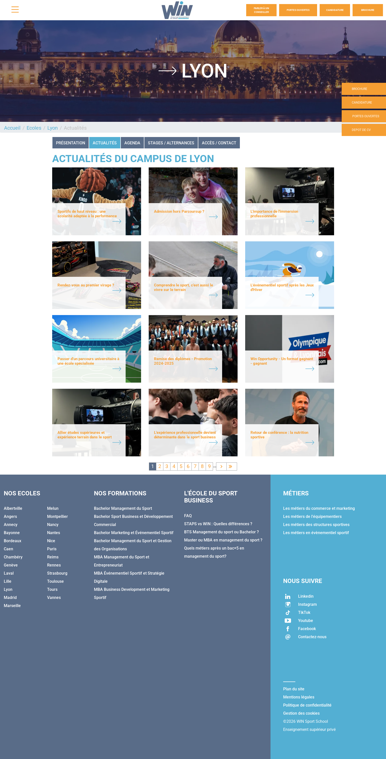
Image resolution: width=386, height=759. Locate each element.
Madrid (10, 597)
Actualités (105, 143)
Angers (10, 516)
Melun (53, 508)
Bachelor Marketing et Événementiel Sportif (133, 532)
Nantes (53, 532)
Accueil (12, 128)
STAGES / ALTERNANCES (171, 143)
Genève (11, 565)
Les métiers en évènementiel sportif (316, 532)
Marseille (12, 605)
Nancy (53, 524)
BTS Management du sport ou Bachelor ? (221, 532)
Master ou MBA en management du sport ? (223, 540)
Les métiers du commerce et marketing (319, 508)
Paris (51, 549)
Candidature (335, 10)
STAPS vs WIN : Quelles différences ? (218, 523)
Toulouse (55, 581)
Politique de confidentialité (307, 705)
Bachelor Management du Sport (123, 508)
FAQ (188, 515)
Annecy (10, 524)
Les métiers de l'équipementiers (312, 516)
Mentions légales (298, 697)
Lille (7, 581)
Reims (53, 557)
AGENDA (132, 143)
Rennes (54, 565)
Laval (9, 573)
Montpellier (57, 516)
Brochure (367, 10)
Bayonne (12, 532)
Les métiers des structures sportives (316, 524)
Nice (51, 540)
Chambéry (13, 557)
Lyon (52, 128)
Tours (52, 589)
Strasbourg (57, 573)
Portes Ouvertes (298, 10)
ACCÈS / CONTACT (219, 143)
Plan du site (293, 689)
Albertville (13, 508)
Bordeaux (12, 540)
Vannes (54, 597)
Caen (8, 549)
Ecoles (34, 128)
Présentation (70, 143)
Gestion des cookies (301, 713)
